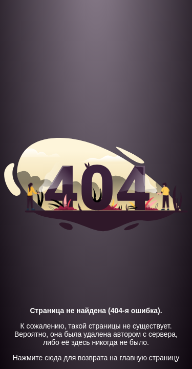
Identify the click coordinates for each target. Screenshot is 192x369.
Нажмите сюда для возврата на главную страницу (96, 358)
